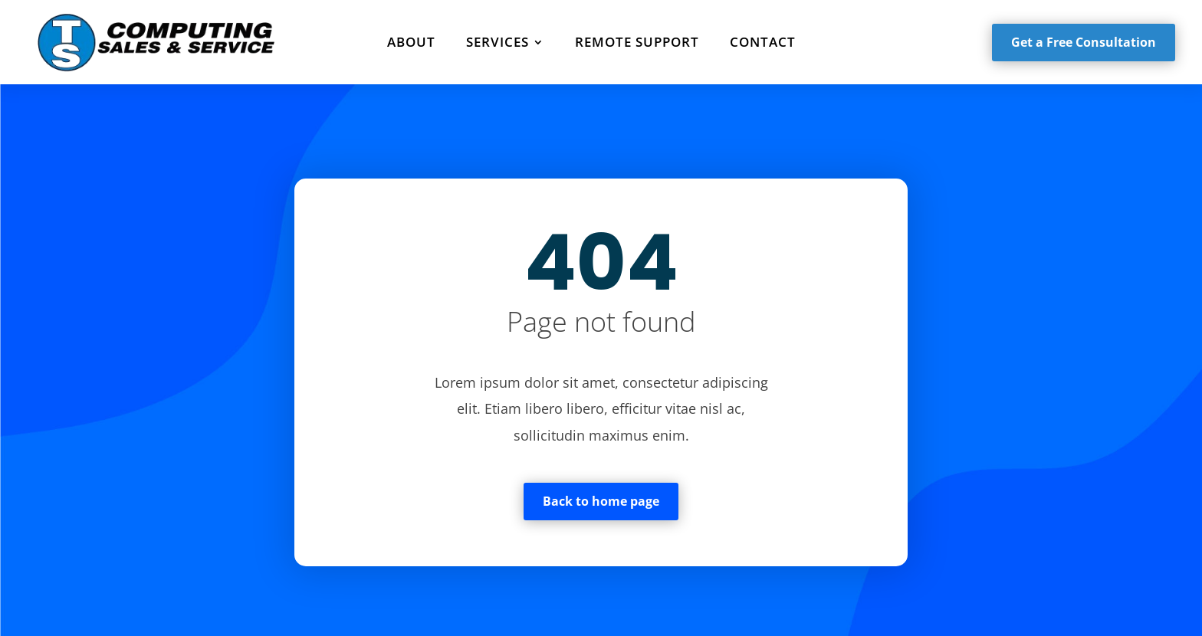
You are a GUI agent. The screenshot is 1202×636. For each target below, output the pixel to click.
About (411, 42)
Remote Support (637, 42)
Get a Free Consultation (1083, 42)
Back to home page (601, 501)
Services (497, 42)
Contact (763, 42)
